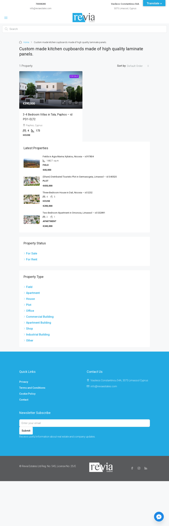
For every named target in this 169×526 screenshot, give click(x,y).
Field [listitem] (28, 287)
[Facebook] (133, 468)
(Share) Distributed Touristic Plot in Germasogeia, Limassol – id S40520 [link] (80, 176)
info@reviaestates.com (40, 8)
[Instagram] (140, 468)
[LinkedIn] (146, 468)
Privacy (23, 381)
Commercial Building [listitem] (39, 316)
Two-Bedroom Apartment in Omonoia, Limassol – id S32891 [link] (74, 212)
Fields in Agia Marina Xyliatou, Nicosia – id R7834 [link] (68, 156)
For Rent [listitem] (30, 259)
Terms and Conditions (32, 387)
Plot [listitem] (27, 305)
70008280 (41, 4)
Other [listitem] (28, 340)
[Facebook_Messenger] (159, 516)
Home (26, 42)
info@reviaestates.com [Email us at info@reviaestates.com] (104, 386)
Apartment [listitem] (32, 293)
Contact (23, 399)
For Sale (74, 76)
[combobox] (138, 66)
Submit (26, 430)
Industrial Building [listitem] (37, 334)
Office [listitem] (29, 310)
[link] (50, 90)
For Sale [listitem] (30, 253)
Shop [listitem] (28, 328)
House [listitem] (29, 299)
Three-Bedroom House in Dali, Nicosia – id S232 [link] (68, 192)
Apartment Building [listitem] (37, 322)
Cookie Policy (27, 393)
